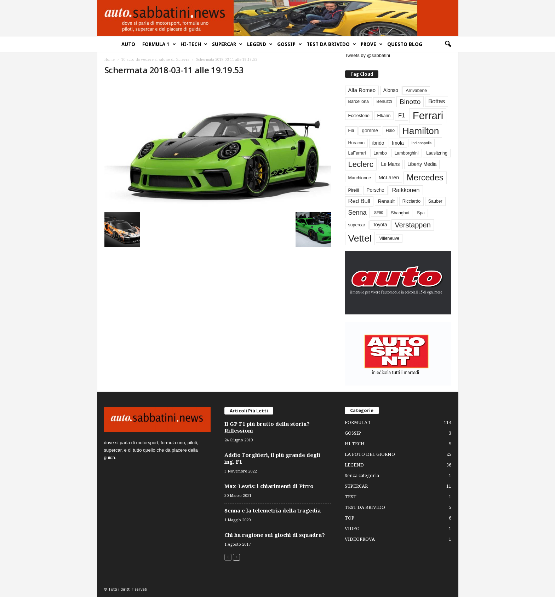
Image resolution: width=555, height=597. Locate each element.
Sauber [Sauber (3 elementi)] (435, 201)
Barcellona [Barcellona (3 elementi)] (358, 101)
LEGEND (260, 44)
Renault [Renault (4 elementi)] (386, 201)
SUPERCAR (227, 44)
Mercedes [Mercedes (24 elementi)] (425, 177)
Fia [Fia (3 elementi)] (351, 130)
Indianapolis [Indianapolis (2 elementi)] (421, 143)
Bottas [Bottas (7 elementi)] (436, 101)
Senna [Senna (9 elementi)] (357, 212)
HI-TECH (194, 44)
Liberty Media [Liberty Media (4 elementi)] (422, 164)
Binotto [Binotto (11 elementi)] (410, 101)
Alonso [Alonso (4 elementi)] (390, 90)
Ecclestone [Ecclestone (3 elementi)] (359, 115)
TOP (349, 518)
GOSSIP (289, 44)
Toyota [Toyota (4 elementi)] (380, 224)
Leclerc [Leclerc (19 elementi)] (360, 164)
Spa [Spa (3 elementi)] (421, 212)
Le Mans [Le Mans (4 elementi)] (390, 164)
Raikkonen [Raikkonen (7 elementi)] (405, 190)
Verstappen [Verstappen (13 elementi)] (413, 225)
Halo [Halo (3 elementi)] (390, 130)
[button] (448, 44)
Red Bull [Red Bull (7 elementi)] (359, 201)
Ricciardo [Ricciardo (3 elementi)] (411, 201)
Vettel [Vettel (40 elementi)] (360, 238)
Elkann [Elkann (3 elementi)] (384, 115)
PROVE (372, 44)
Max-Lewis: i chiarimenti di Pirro (269, 486)
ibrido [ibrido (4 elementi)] (378, 143)
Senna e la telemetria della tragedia (272, 511)
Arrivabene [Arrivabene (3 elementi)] (416, 90)
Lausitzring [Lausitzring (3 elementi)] (436, 153)
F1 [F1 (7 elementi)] (401, 115)
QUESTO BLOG (404, 44)
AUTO (128, 44)
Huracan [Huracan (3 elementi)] (356, 142)
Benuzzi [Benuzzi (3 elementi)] (384, 101)
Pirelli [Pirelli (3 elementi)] (353, 190)
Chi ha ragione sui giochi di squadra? (274, 535)
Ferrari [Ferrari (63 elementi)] (428, 115)
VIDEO (352, 528)
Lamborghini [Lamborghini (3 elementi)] (407, 153)
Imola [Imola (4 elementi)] (398, 143)
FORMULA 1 (159, 44)
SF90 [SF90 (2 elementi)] (378, 212)
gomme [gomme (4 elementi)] (370, 130)
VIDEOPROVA (360, 539)
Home (109, 60)
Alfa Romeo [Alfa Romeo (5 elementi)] (362, 90)
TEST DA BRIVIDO (331, 44)
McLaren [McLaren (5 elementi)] (389, 177)
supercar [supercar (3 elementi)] (356, 224)
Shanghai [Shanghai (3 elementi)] (400, 212)
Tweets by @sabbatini (367, 55)
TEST (350, 496)
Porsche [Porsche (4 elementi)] (375, 190)
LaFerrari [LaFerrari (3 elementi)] (357, 153)
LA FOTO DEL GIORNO (370, 454)
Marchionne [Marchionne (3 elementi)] (359, 177)
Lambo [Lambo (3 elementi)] (380, 153)
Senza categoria (362, 475)
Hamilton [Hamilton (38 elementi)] (420, 131)
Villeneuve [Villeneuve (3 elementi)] (389, 238)
